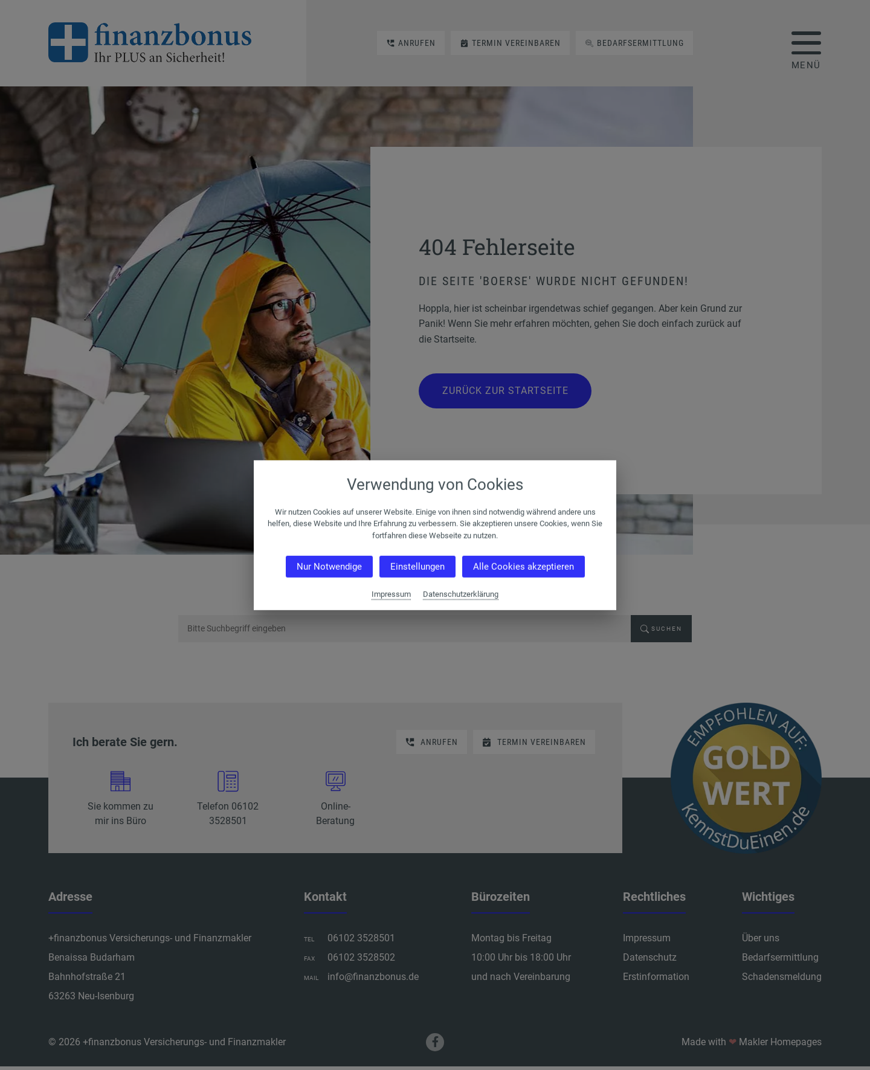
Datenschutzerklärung (460, 594)
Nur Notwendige (329, 566)
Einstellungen (417, 566)
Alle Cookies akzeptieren (523, 566)
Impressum (391, 594)
